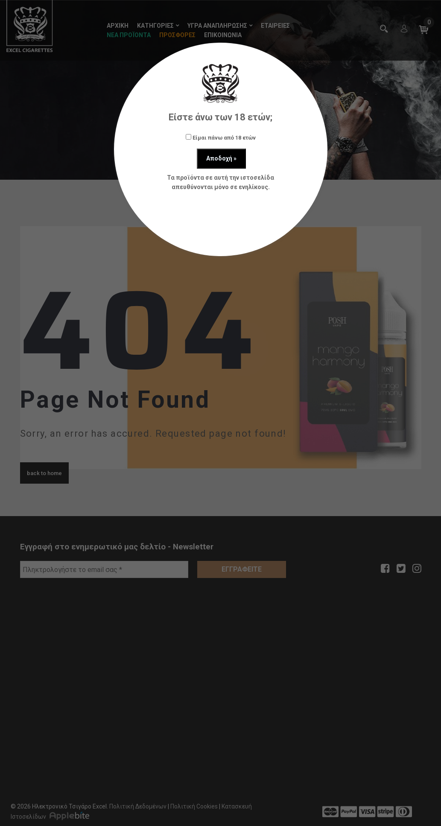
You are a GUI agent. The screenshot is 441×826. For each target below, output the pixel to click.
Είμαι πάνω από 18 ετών (221, 137)
